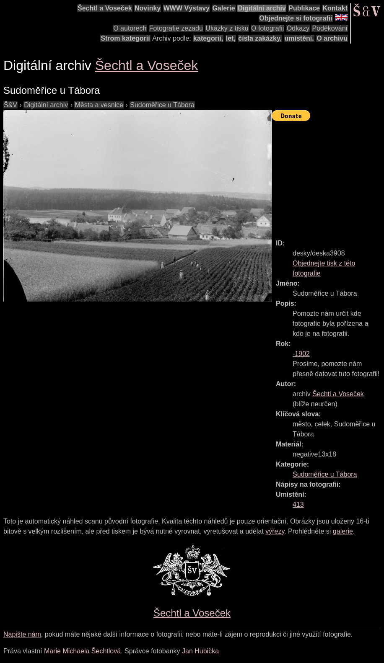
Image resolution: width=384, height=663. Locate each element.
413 (298, 504)
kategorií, (208, 38)
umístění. (299, 38)
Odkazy (298, 28)
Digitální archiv (262, 8)
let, (231, 38)
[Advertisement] (328, 176)
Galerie (223, 8)
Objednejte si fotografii (295, 18)
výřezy (274, 531)
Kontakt (335, 8)
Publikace (304, 8)
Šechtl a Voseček (105, 8)
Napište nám (22, 634)
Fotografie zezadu (176, 28)
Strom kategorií (125, 38)
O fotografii (267, 28)
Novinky (148, 8)
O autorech (129, 28)
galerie (343, 531)
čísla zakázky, (260, 38)
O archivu (332, 38)
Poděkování (330, 28)
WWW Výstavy (186, 8)
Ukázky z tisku (226, 28)
